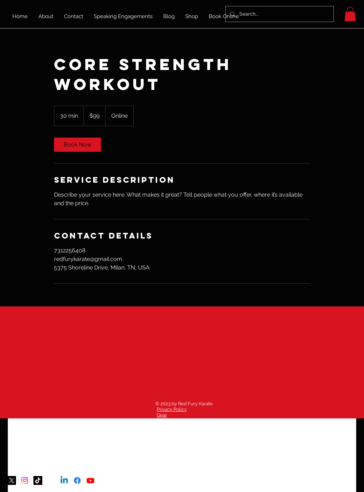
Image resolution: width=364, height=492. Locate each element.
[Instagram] (24, 480)
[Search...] (278, 14)
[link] (77, 145)
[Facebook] (77, 480)
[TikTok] (37, 480)
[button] (350, 14)
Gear (162, 415)
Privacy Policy (172, 409)
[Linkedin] (64, 480)
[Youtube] (90, 480)
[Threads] (51, 480)
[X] (11, 480)
